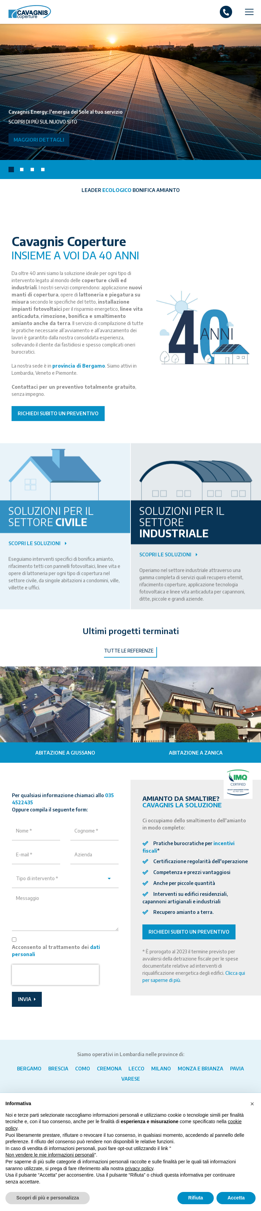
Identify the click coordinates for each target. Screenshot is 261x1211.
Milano (161, 1068)
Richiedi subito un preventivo (58, 430)
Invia (27, 1015)
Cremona (109, 1068)
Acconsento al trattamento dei (56, 966)
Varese (130, 1079)
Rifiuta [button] (195, 1197)
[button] (11, 169)
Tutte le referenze (129, 667)
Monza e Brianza (200, 1068)
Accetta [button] (236, 1197)
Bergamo (29, 1068)
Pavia (237, 1068)
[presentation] (252, 730)
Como (82, 1068)
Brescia (58, 1068)
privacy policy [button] (139, 1168)
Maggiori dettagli (39, 140)
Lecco (136, 1068)
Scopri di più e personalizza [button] (47, 1197)
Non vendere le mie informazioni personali (49, 1155)
